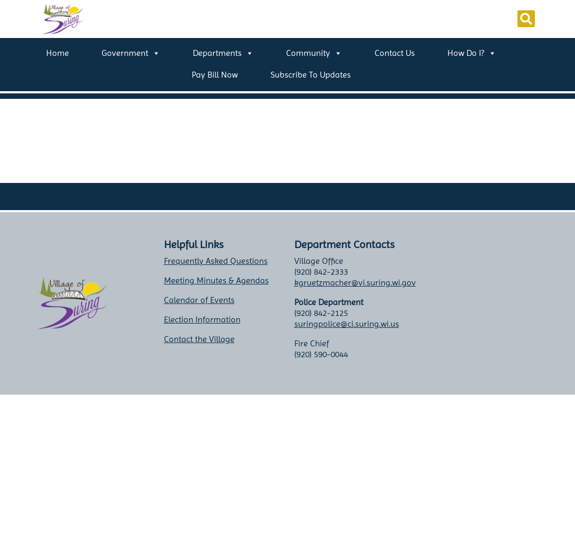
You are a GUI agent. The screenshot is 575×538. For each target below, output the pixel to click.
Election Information (202, 319)
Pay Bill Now (215, 74)
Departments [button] (223, 53)
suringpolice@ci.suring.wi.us (346, 324)
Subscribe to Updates (310, 74)
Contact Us (395, 53)
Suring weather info (495, 356)
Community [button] (314, 53)
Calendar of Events (199, 300)
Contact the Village (199, 339)
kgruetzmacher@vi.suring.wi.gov (355, 282)
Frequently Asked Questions (216, 261)
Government (131, 53)
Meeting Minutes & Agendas (216, 280)
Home (57, 53)
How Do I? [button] (471, 53)
